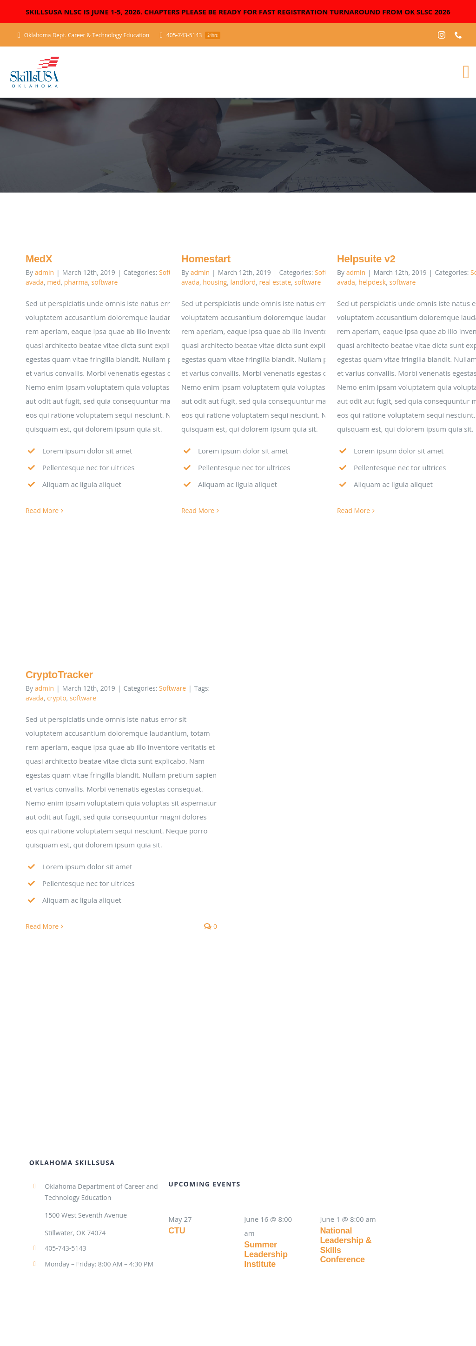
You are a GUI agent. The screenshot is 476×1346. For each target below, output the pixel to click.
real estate (275, 282)
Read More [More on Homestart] (197, 510)
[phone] (458, 35)
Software (172, 688)
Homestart (206, 259)
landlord (243, 282)
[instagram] (441, 35)
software (104, 282)
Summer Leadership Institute (265, 1254)
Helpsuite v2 (366, 259)
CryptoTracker (59, 674)
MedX (39, 259)
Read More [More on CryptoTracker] (42, 926)
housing (215, 282)
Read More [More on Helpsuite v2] (353, 510)
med (53, 282)
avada (35, 282)
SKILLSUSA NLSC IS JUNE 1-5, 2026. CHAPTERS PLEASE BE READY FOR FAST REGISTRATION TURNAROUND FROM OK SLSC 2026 (238, 11)
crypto (56, 697)
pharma (76, 282)
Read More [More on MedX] (42, 510)
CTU (176, 1230)
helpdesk (372, 282)
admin (44, 272)
